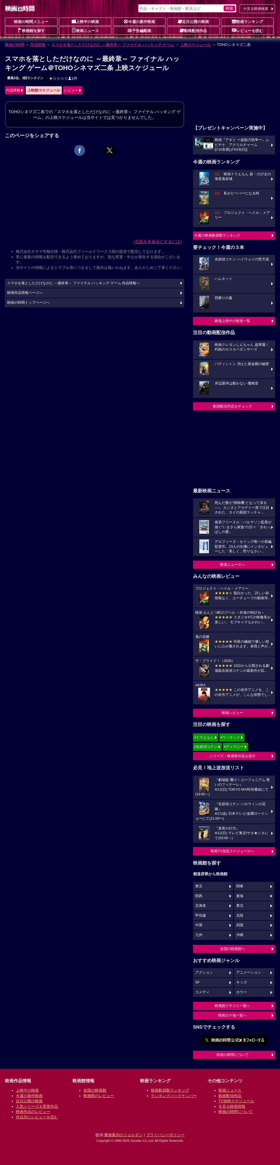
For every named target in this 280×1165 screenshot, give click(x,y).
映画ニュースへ (232, 565)
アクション (204, 972)
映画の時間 (14, 44)
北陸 (239, 915)
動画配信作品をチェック (232, 406)
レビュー (71, 90)
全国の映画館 (94, 1090)
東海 (239, 896)
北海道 (200, 906)
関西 (198, 896)
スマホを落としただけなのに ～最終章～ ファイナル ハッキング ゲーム (112, 44)
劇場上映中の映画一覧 (232, 321)
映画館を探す (31, 30)
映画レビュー (232, 713)
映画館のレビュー (98, 1096)
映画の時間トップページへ (28, 303)
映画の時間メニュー (31, 21)
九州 (198, 935)
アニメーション (248, 972)
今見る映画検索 (255, 9)
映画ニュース (85, 30)
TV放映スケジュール (236, 1101)
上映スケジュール (195, 44)
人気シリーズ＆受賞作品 (37, 1106)
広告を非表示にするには (157, 241)
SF (197, 982)
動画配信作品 (193, 30)
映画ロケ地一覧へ (232, 1015)
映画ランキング (247, 21)
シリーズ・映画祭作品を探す (232, 756)
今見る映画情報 (231, 1106)
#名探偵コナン (205, 747)
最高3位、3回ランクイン (25, 78)
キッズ (241, 982)
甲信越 (200, 915)
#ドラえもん (204, 737)
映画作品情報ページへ (25, 293)
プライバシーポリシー (165, 1135)
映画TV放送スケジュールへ (232, 851)
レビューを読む (247, 30)
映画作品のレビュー (33, 1111)
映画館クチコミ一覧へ (232, 1006)
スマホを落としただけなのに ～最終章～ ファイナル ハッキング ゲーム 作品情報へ (73, 283)
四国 (239, 925)
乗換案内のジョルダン (123, 1135)
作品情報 (37, 44)
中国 (198, 925)
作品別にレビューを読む (37, 1117)
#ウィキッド (230, 737)
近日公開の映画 (193, 21)
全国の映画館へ (232, 949)
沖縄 (239, 935)
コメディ (202, 992)
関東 (239, 886)
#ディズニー (234, 747)
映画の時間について (233, 1055)
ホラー (241, 992)
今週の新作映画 (139, 21)
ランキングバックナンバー (174, 1096)
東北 (239, 906)
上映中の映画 (85, 21)
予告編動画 (139, 30)
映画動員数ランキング (170, 1090)
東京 (198, 886)
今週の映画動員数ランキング (217, 235)
